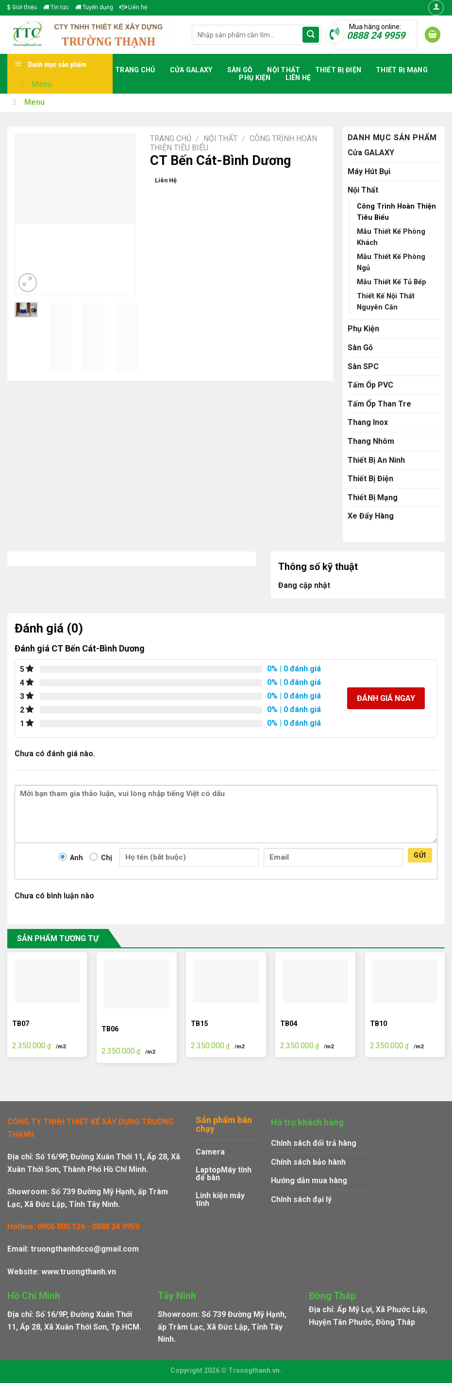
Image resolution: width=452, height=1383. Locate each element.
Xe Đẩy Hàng (371, 516)
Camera (210, 1151)
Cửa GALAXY (191, 70)
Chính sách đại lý (301, 1199)
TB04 (288, 1024)
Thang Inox (368, 422)
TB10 (378, 1024)
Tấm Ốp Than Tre (379, 403)
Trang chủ (135, 70)
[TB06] (136, 984)
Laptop (208, 1169)
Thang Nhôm (371, 441)
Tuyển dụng (94, 7)
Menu (34, 84)
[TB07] (47, 981)
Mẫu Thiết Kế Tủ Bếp (391, 282)
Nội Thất (283, 70)
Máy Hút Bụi (369, 171)
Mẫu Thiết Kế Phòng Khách (391, 237)
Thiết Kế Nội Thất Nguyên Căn (386, 301)
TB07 (20, 1024)
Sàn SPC (363, 366)
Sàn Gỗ (240, 70)
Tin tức (56, 7)
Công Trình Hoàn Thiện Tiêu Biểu (396, 212)
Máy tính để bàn (223, 1173)
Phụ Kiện (254, 77)
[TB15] (226, 981)
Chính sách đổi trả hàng (313, 1143)
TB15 (199, 1024)
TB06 (109, 1029)
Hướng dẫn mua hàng (309, 1180)
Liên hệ (133, 7)
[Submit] (310, 35)
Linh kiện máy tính (220, 1199)
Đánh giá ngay (386, 698)
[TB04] (315, 981)
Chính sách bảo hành (308, 1162)
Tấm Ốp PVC (370, 385)
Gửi (420, 855)
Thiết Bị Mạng (402, 70)
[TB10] (405, 981)
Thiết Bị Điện (338, 70)
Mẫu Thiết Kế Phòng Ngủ (391, 262)
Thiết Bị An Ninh (376, 460)
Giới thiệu (22, 7)
